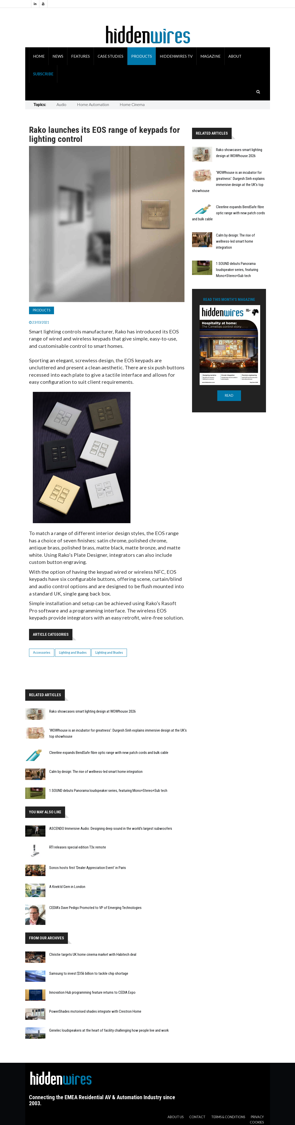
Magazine (210, 56)
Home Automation (93, 104)
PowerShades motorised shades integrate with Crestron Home (95, 1011)
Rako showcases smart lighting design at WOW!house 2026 (92, 711)
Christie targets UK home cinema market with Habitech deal (92, 954)
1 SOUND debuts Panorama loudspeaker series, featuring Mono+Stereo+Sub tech (108, 790)
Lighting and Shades (73, 652)
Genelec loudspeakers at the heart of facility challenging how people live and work (109, 1030)
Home (39, 56)
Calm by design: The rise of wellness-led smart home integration (96, 771)
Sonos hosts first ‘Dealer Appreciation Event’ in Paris (87, 867)
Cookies (257, 1122)
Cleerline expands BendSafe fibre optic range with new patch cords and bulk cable (108, 752)
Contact (197, 1117)
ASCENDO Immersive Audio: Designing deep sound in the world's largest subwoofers (110, 828)
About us (175, 1117)
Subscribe (43, 74)
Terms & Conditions (228, 1117)
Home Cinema (132, 104)
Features (80, 56)
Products (141, 56)
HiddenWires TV (176, 56)
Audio (61, 104)
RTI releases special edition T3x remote (77, 847)
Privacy (257, 1117)
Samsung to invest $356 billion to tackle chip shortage (88, 973)
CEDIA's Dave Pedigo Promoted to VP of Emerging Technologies (95, 907)
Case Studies (110, 56)
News (57, 56)
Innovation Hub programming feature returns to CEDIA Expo (92, 992)
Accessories (41, 652)
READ (229, 395)
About (235, 56)
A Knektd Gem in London (67, 886)
